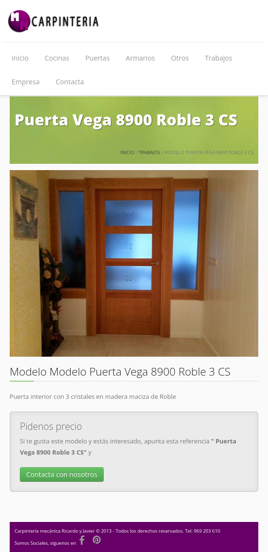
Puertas (97, 58)
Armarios (140, 58)
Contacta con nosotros (61, 474)
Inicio (20, 58)
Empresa (26, 81)
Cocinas (57, 58)
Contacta (70, 81)
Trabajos (219, 58)
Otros (180, 58)
